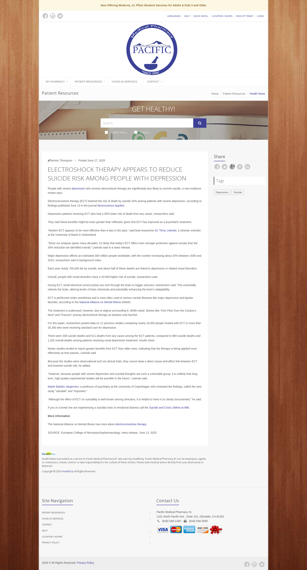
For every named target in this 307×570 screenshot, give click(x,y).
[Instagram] (254, 564)
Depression (222, 192)
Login (260, 16)
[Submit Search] (199, 123)
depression (78, 188)
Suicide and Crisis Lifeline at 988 (169, 407)
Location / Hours (222, 16)
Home (215, 93)
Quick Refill (201, 16)
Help (187, 16)
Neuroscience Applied (111, 205)
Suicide (238, 192)
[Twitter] (262, 564)
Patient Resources (88, 81)
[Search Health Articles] (147, 123)
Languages (174, 16)
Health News (116, 132)
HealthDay (68, 471)
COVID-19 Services (124, 81)
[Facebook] (247, 564)
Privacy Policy (51, 542)
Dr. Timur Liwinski (165, 230)
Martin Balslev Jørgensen (63, 386)
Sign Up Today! (244, 16)
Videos (141, 132)
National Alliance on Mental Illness (100, 302)
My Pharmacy (55, 81)
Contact (153, 81)
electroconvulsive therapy (131, 424)
